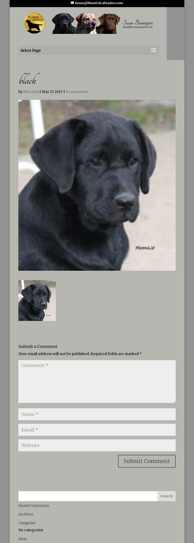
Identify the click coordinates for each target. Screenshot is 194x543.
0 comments (77, 91)
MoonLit (31, 91)
